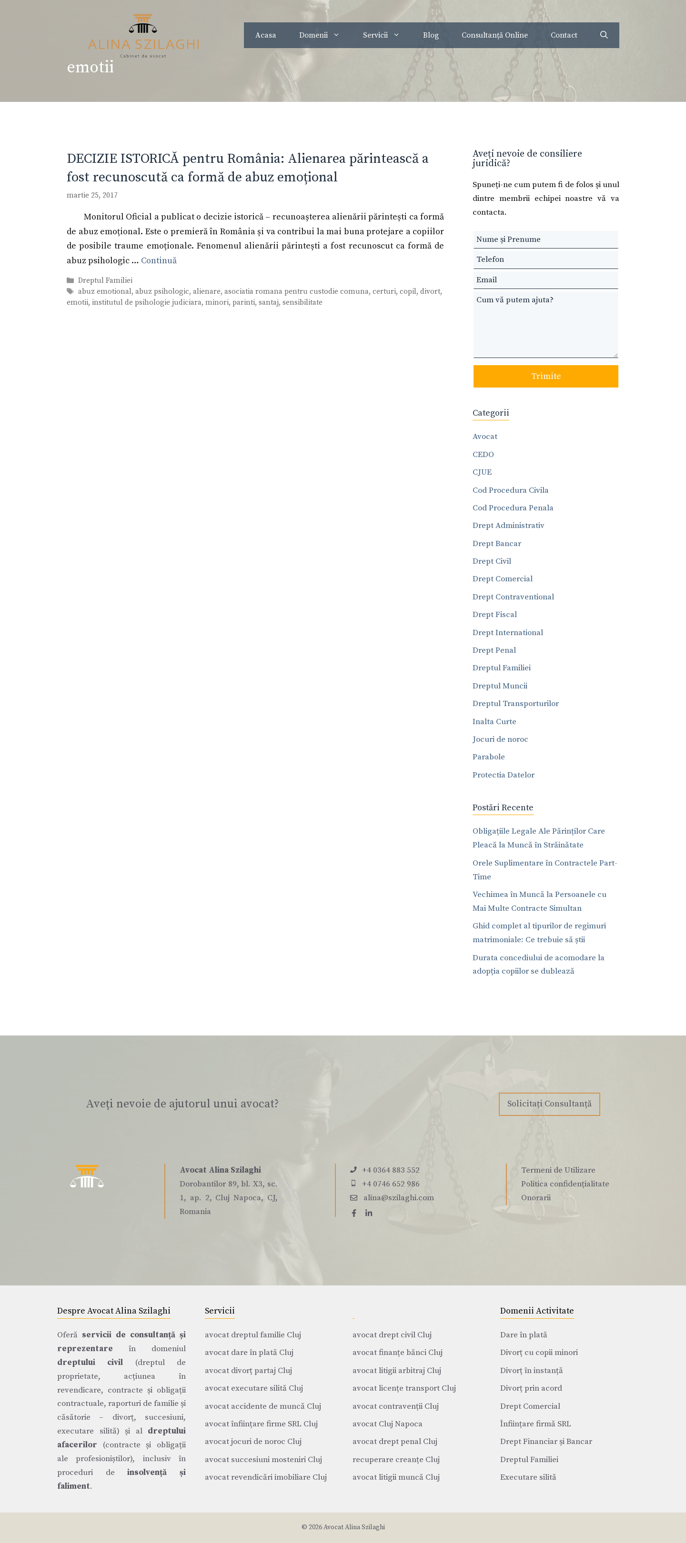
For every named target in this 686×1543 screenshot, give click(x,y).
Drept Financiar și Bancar (546, 1441)
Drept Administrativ (509, 525)
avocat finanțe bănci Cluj (398, 1352)
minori (217, 302)
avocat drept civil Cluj (392, 1335)
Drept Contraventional (513, 597)
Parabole (489, 757)
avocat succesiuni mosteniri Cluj (263, 1459)
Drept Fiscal (495, 614)
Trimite (546, 376)
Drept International (508, 632)
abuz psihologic (162, 291)
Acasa (265, 35)
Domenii (325, 35)
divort (430, 291)
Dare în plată (523, 1335)
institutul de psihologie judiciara (147, 302)
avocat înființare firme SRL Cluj (261, 1424)
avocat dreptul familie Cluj (253, 1335)
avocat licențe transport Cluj (404, 1388)
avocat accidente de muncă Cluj (263, 1406)
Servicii (387, 35)
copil (408, 291)
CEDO (483, 454)
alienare (207, 291)
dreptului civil (90, 1362)
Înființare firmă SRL (535, 1424)
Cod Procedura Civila (511, 490)
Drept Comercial (503, 579)
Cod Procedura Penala (513, 508)
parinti (243, 302)
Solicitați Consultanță (549, 1103)
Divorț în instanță (531, 1370)
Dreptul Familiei (105, 280)
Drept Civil (492, 561)
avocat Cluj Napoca (388, 1424)
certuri (384, 291)
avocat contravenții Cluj (396, 1406)
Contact (564, 35)
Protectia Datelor (504, 775)
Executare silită (528, 1477)
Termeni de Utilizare (558, 1170)
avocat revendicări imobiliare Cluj (266, 1477)
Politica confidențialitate (565, 1184)
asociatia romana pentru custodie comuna (296, 291)
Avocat (485, 436)
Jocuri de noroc (500, 739)
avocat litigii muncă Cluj (396, 1477)
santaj (269, 302)
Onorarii (536, 1198)
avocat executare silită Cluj (254, 1388)
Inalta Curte (494, 722)
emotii (77, 302)
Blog (431, 35)
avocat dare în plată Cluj (249, 1352)
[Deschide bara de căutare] (604, 35)
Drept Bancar (497, 543)
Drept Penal (494, 650)
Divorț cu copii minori (539, 1352)
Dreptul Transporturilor (516, 703)
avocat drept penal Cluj (395, 1441)
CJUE (482, 472)
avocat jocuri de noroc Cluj (253, 1441)
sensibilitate (302, 302)
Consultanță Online (495, 35)
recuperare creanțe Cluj (396, 1459)
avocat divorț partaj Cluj (248, 1370)
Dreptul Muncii (500, 686)
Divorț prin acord (531, 1388)
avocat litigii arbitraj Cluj (397, 1370)
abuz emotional (104, 291)
